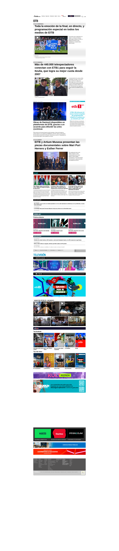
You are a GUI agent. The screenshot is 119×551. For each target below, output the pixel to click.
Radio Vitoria (40, 461)
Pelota (49, 466)
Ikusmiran (45, 463)
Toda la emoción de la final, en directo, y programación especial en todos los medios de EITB (59, 29)
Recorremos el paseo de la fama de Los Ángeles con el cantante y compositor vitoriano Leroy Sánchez (45, 314)
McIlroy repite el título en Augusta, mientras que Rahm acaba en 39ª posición (50, 243)
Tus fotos (77, 250)
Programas (40, 465)
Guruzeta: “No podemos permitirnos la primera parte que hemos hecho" (49, 247)
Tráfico (63, 460)
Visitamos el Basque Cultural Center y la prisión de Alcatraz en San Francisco (59, 324)
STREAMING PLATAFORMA (74, 439)
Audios (57, 461)
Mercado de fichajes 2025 (51, 464)
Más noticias (37, 200)
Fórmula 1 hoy (50, 463)
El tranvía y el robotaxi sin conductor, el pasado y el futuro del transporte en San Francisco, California (72, 314)
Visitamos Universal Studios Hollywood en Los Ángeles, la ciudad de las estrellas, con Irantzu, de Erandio (42, 324)
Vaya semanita (36, 462)
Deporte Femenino (50, 465)
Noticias (43, 16)
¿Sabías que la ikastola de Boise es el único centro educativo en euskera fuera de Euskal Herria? (76, 324)
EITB (35, 21)
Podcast (40, 466)
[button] (85, 223)
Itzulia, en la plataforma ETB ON (39, 97)
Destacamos (40, 258)
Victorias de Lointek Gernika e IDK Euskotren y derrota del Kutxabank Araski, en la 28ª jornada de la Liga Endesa (57, 240)
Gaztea (39, 462)
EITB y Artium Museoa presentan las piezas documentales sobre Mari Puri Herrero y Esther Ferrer (57, 145)
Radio (56, 16)
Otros (59, 16)
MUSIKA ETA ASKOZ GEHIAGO (58, 439)
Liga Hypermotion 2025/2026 (52, 462)
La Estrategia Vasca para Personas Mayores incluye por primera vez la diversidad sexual (52, 208)
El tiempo (64, 459)
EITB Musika (40, 463)
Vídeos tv (35, 461)
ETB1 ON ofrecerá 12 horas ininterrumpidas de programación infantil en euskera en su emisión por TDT (77, 115)
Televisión (52, 16)
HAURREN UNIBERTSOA (41, 439)
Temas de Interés (65, 463)
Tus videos (77, 251)
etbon (39, 274)
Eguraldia (45, 464)
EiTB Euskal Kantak (41, 464)
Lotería (63, 462)
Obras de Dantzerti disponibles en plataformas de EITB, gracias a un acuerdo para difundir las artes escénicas (49, 125)
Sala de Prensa (65, 464)
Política (45, 461)
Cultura (45, 462)
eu (83, 16)
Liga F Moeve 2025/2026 (51, 461)
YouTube (71, 464)
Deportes (47, 16)
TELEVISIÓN (39, 255)
